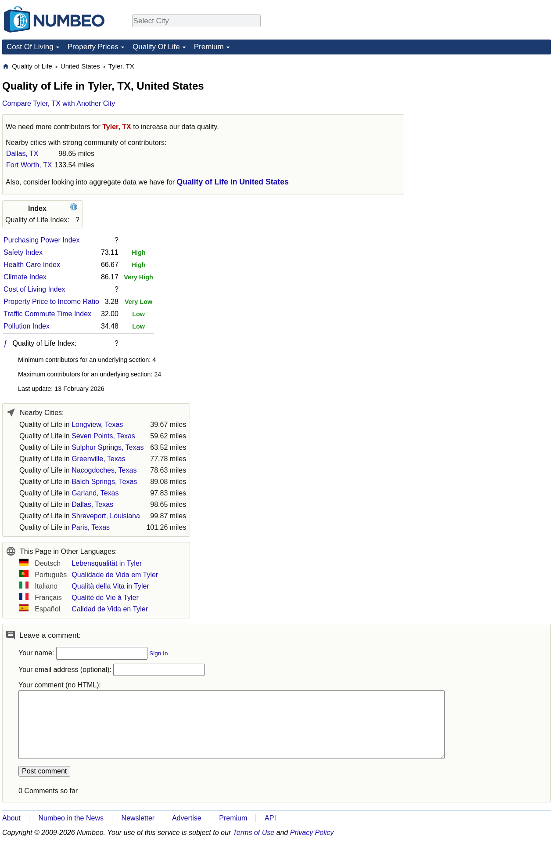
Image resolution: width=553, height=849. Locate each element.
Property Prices (93, 47)
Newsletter (138, 818)
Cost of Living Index (34, 289)
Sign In (158, 653)
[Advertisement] (485, 117)
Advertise (186, 818)
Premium (209, 47)
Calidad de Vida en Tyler (110, 609)
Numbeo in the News (71, 818)
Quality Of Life (156, 47)
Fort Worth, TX (29, 165)
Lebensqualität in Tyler (107, 563)
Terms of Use (254, 832)
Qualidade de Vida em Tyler (115, 574)
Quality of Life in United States (233, 181)
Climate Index (25, 277)
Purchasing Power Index (41, 240)
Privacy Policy (312, 832)
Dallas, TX (22, 153)
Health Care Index (32, 264)
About (11, 818)
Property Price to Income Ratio (51, 301)
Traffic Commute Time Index (47, 314)
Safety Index (23, 252)
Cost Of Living (30, 47)
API (270, 818)
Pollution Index (27, 326)
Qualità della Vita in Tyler (110, 586)
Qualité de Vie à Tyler (105, 597)
